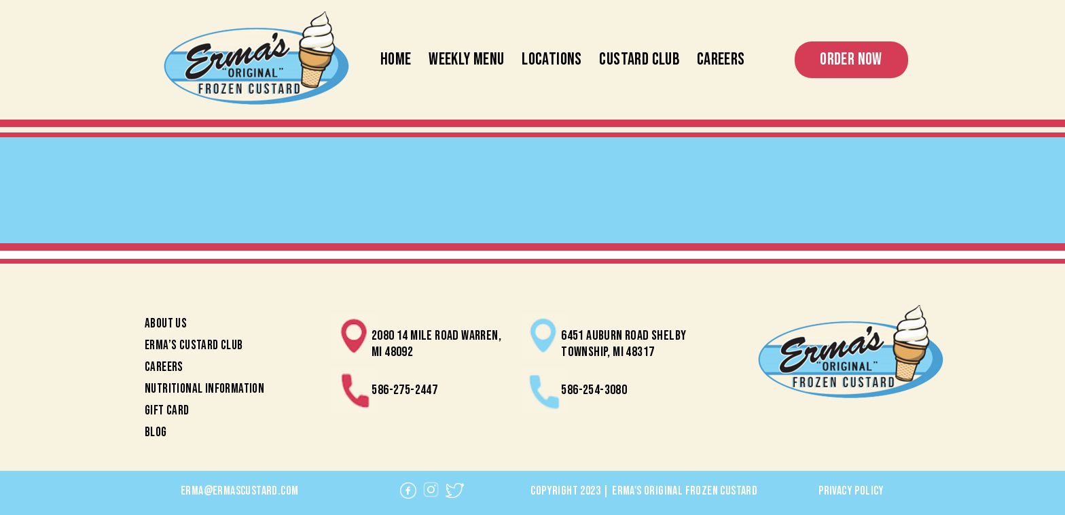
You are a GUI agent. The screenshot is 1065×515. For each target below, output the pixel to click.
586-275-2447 (404, 390)
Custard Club (639, 59)
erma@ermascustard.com (239, 491)
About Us (166, 324)
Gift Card (167, 411)
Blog (156, 432)
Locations (552, 59)
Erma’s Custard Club (194, 345)
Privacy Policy (851, 491)
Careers (721, 59)
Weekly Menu (466, 59)
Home (396, 59)
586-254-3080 (594, 390)
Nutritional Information (204, 389)
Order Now (851, 59)
